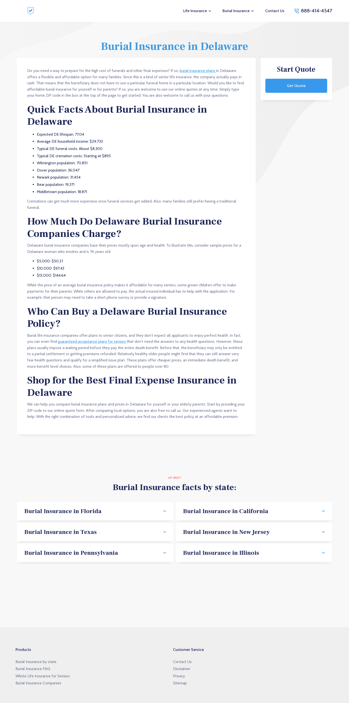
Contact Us (274, 10)
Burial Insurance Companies (38, 683)
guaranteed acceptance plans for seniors (92, 341)
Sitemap (180, 683)
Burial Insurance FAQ (33, 668)
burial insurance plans (198, 70)
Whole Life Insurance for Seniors (43, 676)
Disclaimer (181, 668)
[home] (31, 11)
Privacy (179, 676)
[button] (197, 11)
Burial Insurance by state (36, 661)
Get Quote (296, 85)
